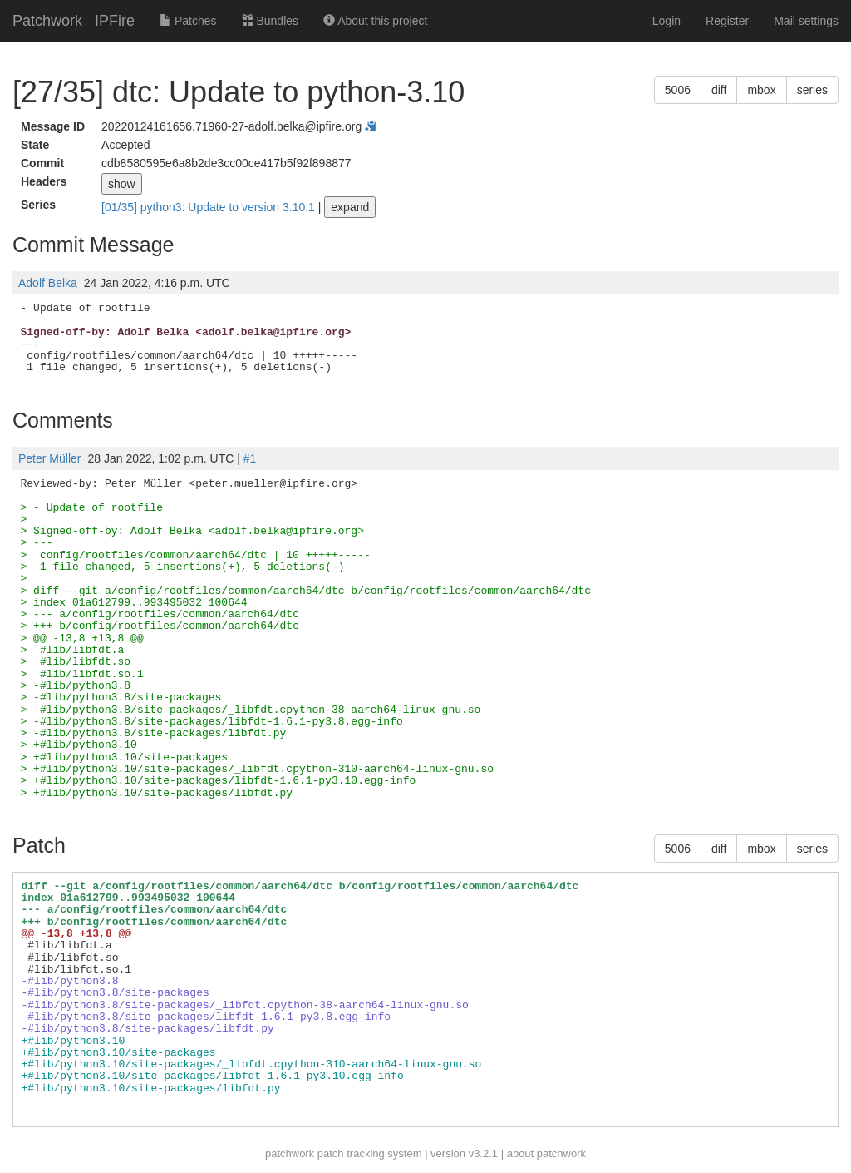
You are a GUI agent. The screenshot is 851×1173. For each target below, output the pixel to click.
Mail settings (806, 20)
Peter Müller (49, 458)
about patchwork (546, 1153)
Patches (188, 20)
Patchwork (47, 20)
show (121, 184)
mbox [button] (761, 90)
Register (727, 20)
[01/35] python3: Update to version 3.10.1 (209, 207)
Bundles (270, 20)
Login (666, 20)
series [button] (812, 90)
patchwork (289, 1153)
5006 (678, 90)
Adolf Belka (47, 283)
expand (350, 207)
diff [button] (718, 90)
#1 (250, 458)
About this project (375, 20)
